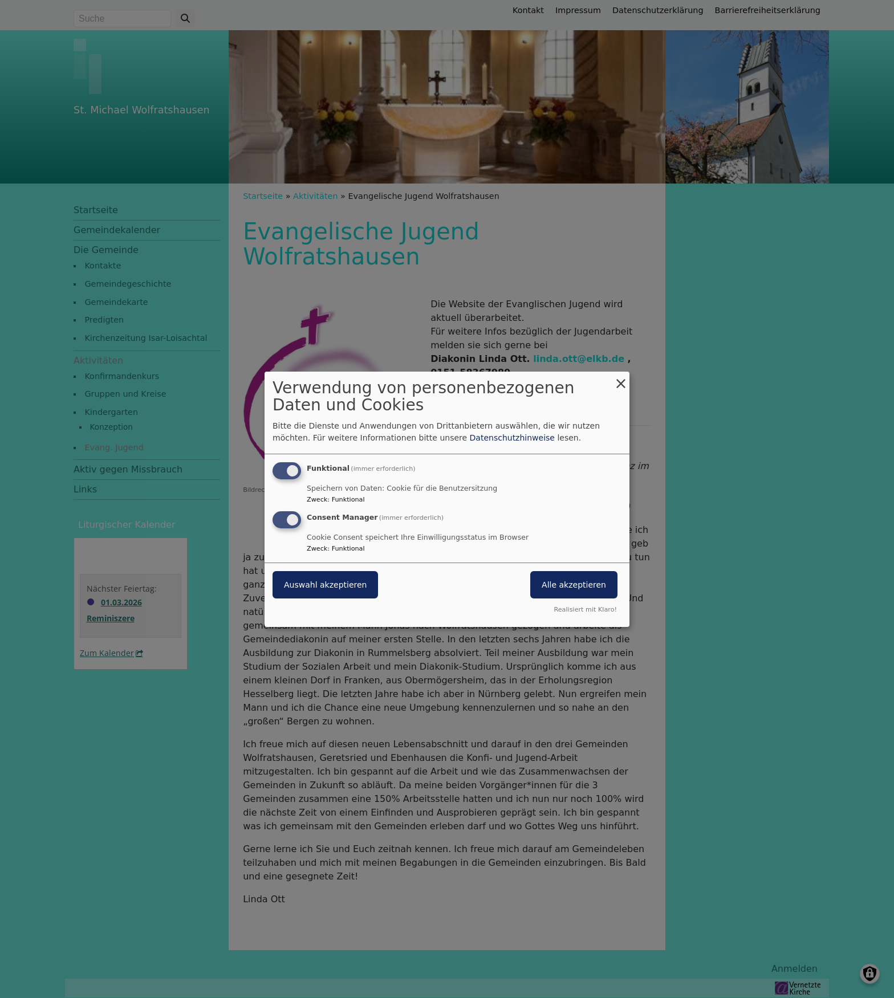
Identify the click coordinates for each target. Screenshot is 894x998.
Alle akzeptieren (574, 584)
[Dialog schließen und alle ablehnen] (620, 378)
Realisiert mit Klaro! (585, 609)
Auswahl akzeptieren (325, 584)
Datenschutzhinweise (512, 437)
